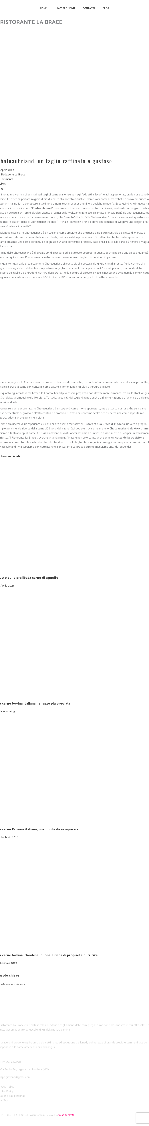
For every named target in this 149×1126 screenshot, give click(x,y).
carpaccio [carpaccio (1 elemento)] (15, 984)
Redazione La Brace (13, 174)
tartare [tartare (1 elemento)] (22, 984)
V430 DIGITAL (66, 1115)
